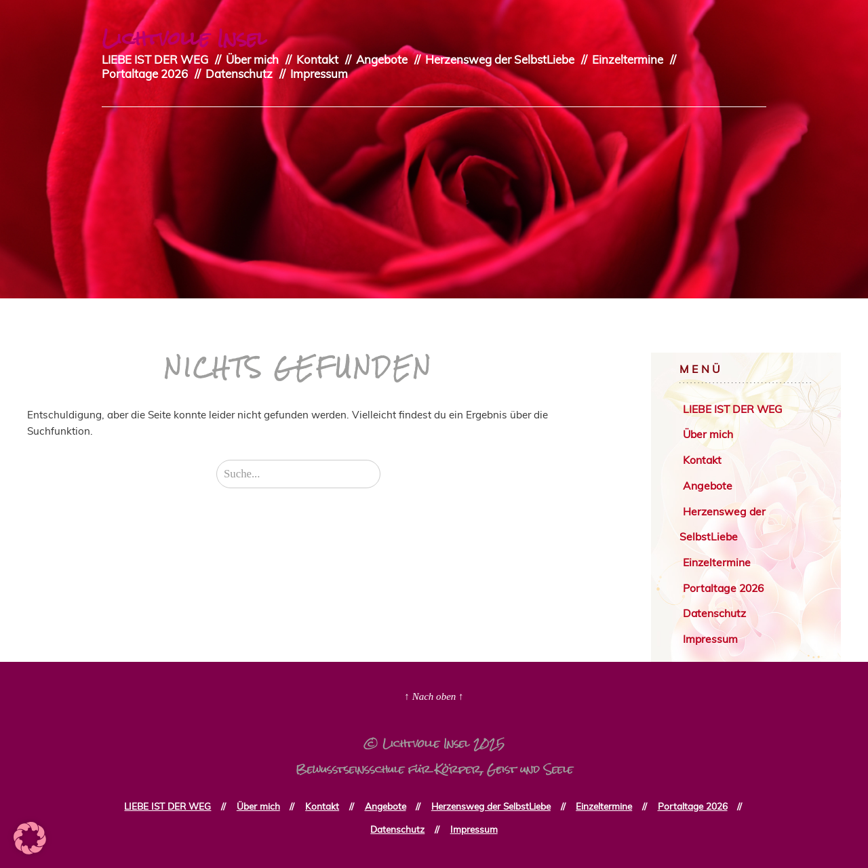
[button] (30, 838)
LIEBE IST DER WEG (155, 59)
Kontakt (317, 59)
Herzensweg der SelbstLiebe (499, 59)
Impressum (319, 73)
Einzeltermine (627, 59)
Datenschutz (239, 73)
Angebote (382, 59)
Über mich (252, 59)
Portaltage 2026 (145, 73)
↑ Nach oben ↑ (433, 696)
